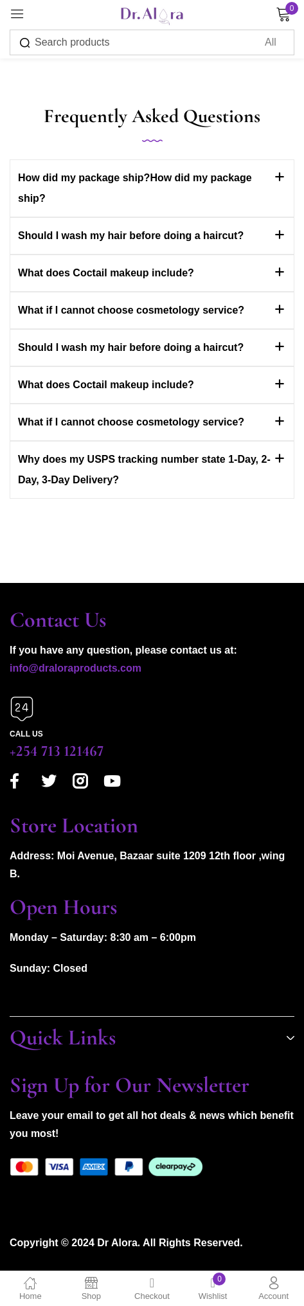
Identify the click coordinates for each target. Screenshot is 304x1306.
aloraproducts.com (95, 668)
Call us (26, 733)
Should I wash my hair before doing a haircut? (131, 235)
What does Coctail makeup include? (106, 272)
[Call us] (22, 709)
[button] (152, 188)
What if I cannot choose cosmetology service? (131, 310)
